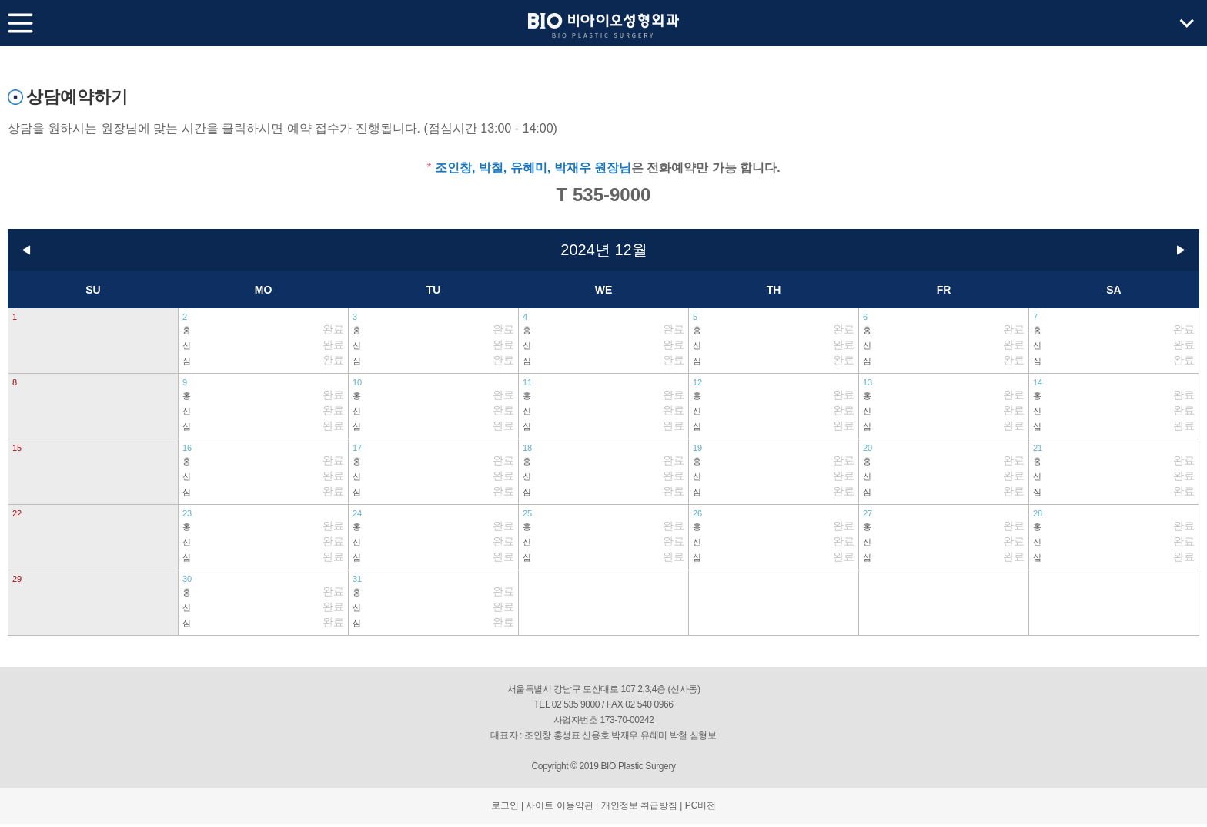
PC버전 (701, 805)
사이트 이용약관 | (562, 805)
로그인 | (507, 805)
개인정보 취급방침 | (642, 805)
